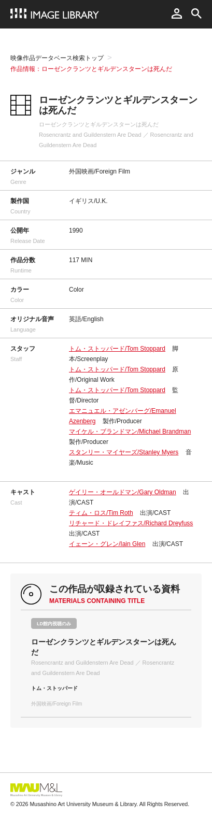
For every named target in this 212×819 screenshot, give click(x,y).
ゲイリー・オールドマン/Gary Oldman (122, 492)
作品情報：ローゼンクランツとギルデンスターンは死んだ (91, 69)
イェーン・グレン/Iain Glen (107, 544)
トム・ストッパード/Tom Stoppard (117, 348)
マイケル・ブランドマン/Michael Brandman (130, 431)
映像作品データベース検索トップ (57, 58)
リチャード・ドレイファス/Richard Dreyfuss (131, 523)
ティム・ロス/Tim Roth (101, 512)
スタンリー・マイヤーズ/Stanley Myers (123, 452)
